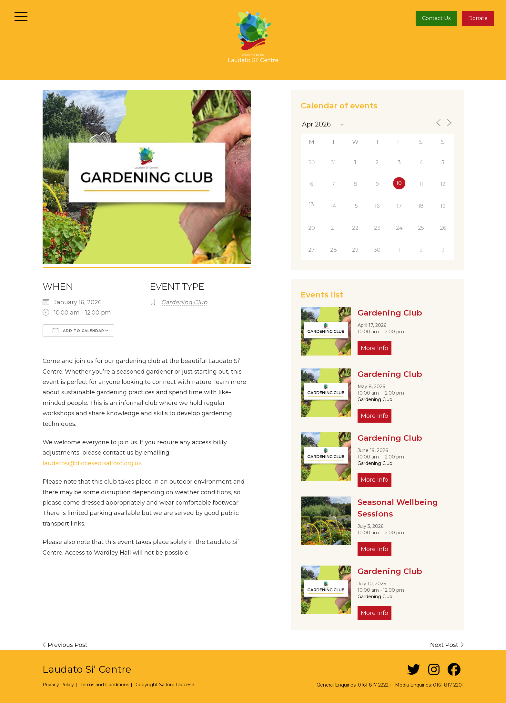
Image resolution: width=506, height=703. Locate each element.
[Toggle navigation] (21, 16)
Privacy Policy (58, 685)
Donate (478, 18)
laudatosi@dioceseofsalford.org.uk (92, 463)
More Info (374, 348)
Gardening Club (184, 302)
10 (399, 183)
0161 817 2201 (448, 685)
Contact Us (436, 18)
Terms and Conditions (104, 685)
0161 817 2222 (373, 685)
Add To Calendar (78, 330)
